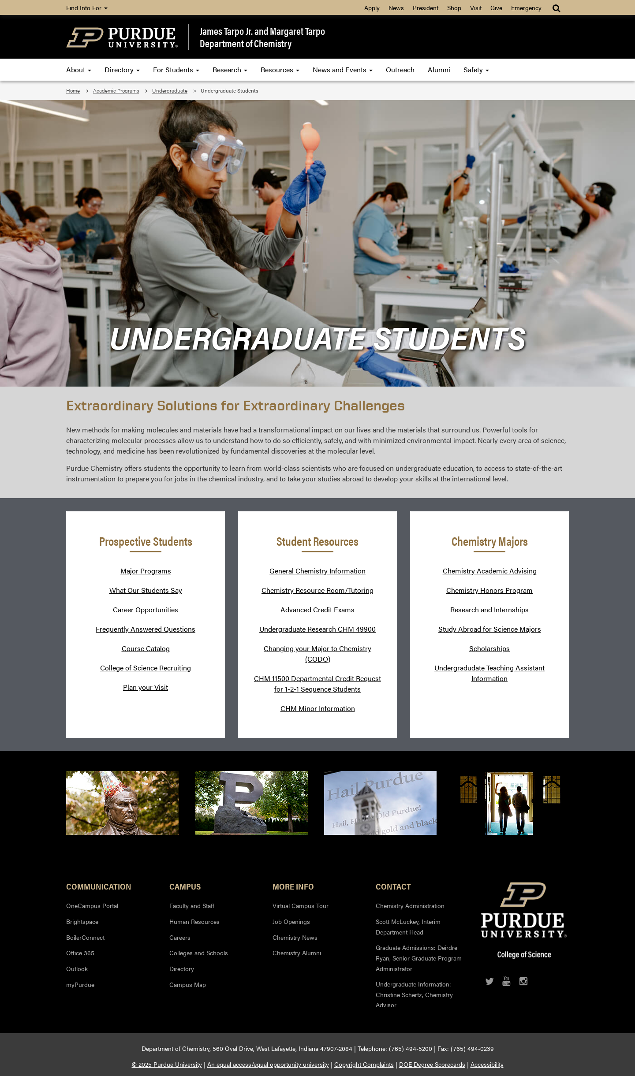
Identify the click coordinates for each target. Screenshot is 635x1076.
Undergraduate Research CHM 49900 (317, 629)
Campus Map (187, 984)
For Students (176, 69)
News (396, 7)
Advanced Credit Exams (317, 609)
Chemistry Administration (410, 905)
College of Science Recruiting (145, 668)
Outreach (400, 69)
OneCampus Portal (92, 905)
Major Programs (145, 571)
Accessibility (487, 1064)
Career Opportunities (145, 609)
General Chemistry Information (317, 571)
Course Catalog (146, 648)
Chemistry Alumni (297, 952)
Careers (179, 937)
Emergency (526, 7)
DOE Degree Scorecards (432, 1064)
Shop (454, 7)
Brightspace (82, 921)
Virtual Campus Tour (301, 905)
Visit (476, 7)
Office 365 (80, 952)
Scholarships (489, 648)
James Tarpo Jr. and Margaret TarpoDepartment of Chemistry (262, 37)
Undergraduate (169, 90)
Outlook (77, 968)
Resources (280, 69)
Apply (372, 7)
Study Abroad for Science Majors (489, 629)
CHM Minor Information (317, 708)
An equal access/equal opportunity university (268, 1064)
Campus (185, 886)
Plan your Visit (145, 687)
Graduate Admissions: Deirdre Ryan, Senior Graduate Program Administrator (419, 957)
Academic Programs (116, 90)
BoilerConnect (85, 937)
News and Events (343, 69)
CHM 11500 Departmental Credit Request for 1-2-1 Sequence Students (317, 683)
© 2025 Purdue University (167, 1064)
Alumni (439, 69)
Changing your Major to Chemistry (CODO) (317, 653)
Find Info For (87, 7)
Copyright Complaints (364, 1064)
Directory (122, 69)
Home (73, 90)
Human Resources (194, 921)
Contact (393, 886)
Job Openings (291, 921)
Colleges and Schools (198, 952)
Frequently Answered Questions (145, 629)
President (425, 7)
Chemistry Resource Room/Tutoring (317, 590)
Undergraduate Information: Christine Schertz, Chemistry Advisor (414, 994)
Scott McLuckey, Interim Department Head (408, 926)
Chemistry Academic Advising (490, 571)
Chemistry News (295, 937)
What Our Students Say (145, 590)
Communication (98, 886)
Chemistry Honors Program (489, 590)
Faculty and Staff (191, 905)
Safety (476, 69)
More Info (293, 886)
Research (230, 69)
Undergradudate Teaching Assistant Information (489, 673)
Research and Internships (489, 609)
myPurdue (80, 984)
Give (496, 7)
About (78, 69)
